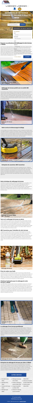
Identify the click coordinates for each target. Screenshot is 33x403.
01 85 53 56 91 (11, 6)
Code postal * (16, 36)
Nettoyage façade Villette (5, 390)
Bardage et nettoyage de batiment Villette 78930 (17, 383)
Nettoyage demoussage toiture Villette (17, 379)
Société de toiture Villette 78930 (26, 385)
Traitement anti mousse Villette (6, 387)
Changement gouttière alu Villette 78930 (17, 387)
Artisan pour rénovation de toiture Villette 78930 (27, 381)
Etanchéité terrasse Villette (5, 379)
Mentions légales (23, 401)
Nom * (15, 33)
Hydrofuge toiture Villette (5, 383)
